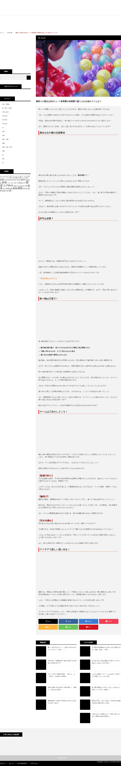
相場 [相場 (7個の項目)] (7, 188)
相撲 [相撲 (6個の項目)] (11, 188)
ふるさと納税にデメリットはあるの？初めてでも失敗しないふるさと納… (106, 675)
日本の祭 (9, 32)
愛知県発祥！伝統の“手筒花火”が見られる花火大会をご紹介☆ (62, 702)
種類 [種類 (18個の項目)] (20, 188)
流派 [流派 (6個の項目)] (15, 186)
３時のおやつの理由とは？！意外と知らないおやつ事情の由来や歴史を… (106, 715)
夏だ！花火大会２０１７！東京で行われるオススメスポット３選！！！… (62, 648)
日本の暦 (4, 116)
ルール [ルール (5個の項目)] (6, 178)
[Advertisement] (91, 17)
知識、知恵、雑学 (7, 147)
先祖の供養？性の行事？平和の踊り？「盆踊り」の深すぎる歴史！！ (62, 688)
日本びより (3, 763)
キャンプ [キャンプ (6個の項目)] (16, 176)
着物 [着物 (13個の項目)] (15, 188)
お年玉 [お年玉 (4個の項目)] (6, 176)
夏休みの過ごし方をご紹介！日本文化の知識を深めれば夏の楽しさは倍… (106, 702)
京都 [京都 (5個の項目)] (10, 178)
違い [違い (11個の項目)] (11, 190)
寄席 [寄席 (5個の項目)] (14, 180)
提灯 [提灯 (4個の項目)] (12, 183)
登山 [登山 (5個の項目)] (4, 188)
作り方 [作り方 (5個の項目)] (24, 178)
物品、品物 (5, 139)
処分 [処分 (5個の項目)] (27, 178)
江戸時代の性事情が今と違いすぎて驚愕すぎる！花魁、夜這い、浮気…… (106, 648)
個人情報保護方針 (22, 763)
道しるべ (11, 763)
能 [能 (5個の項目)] (26, 188)
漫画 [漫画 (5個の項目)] (20, 186)
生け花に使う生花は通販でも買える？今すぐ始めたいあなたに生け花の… (106, 662)
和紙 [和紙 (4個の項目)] (5, 180)
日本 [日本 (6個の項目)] (15, 183)
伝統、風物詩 (6, 104)
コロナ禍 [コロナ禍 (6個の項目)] (26, 176)
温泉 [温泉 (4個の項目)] (18, 186)
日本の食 (4, 123)
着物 (3, 143)
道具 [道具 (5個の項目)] (7, 191)
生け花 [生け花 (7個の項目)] (24, 186)
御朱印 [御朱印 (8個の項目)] (23, 180)
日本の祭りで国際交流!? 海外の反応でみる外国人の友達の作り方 (62, 662)
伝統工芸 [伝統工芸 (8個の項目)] (17, 178)
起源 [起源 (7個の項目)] (3, 191)
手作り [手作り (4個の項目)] (9, 183)
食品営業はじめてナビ (49, 278)
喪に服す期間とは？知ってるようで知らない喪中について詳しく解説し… (106, 688)
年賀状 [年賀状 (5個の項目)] (18, 180)
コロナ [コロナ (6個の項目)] (21, 176)
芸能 (3, 151)
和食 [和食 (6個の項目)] (8, 180)
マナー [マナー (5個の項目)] (2, 178)
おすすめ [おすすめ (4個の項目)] (2, 176)
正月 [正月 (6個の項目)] (24, 183)
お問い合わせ (34, 763)
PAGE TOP (60, 758)
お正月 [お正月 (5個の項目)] (11, 176)
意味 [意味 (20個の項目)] (4, 182)
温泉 (3, 135)
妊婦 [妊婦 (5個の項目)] (11, 180)
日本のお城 (5, 112)
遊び (3, 158)
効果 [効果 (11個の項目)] (2, 180)
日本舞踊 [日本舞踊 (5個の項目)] (19, 183)
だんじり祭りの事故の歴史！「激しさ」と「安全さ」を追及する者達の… (61, 675)
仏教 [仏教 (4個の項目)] (13, 178)
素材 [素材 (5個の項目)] (24, 188)
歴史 (3, 131)
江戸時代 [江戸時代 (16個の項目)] (8, 185)
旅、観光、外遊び (7, 108)
